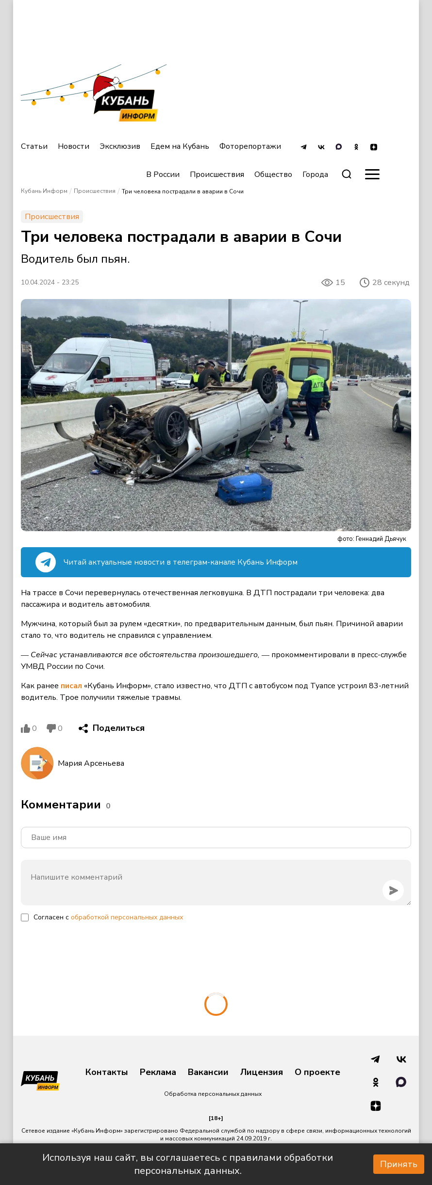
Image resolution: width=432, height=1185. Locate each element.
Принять (398, 1164)
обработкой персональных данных (127, 917)
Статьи (34, 146)
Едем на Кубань (179, 146)
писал (71, 685)
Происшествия (217, 174)
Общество (273, 174)
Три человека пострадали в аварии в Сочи (183, 191)
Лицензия (261, 1072)
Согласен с (108, 917)
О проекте (317, 1072)
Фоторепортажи (250, 146)
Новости (73, 146)
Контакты (106, 1072)
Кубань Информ (44, 191)
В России (163, 174)
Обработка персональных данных (213, 1093)
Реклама (158, 1072)
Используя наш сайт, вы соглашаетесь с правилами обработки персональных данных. (187, 1164)
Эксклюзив (120, 146)
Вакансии (208, 1072)
